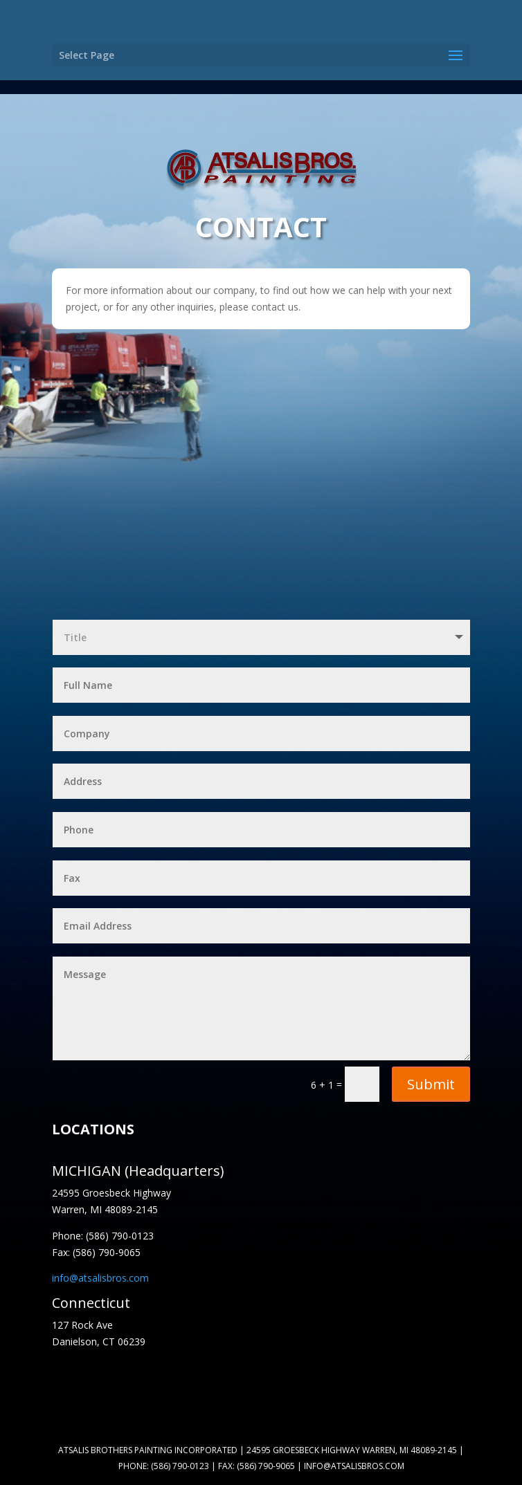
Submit (431, 1084)
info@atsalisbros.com (100, 1277)
